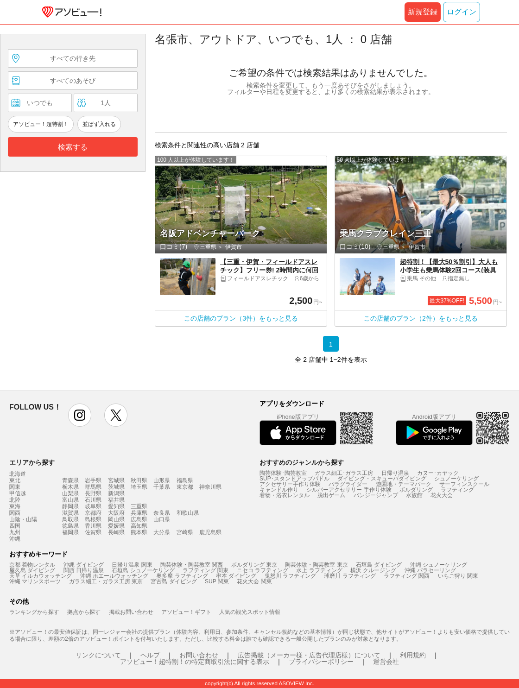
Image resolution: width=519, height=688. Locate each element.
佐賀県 (93, 532)
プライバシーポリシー (321, 661)
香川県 (93, 526)
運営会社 (386, 661)
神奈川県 (210, 487)
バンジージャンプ (376, 495)
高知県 (139, 526)
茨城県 (116, 487)
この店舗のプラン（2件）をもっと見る (421, 318)
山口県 (161, 519)
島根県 (93, 519)
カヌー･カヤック (438, 473)
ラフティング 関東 (205, 570)
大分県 (161, 532)
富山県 (70, 500)
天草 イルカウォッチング (40, 576)
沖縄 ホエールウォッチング (114, 576)
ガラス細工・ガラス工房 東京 (106, 581)
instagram (79, 415)
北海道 (17, 474)
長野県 (93, 493)
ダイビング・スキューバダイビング (381, 478)
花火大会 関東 (254, 581)
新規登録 (422, 12)
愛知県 (116, 506)
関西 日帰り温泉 (83, 570)
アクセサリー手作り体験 (290, 484)
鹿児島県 (210, 532)
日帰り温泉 (395, 473)
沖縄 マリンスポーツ (35, 581)
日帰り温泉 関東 (132, 565)
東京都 (185, 487)
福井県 (116, 500)
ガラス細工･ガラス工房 (344, 473)
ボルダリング (416, 489)
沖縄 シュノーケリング (438, 565)
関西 (14, 513)
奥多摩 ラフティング (182, 576)
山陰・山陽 (23, 519)
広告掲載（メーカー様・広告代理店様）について (309, 655)
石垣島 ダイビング (379, 565)
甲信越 (17, 493)
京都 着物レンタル (32, 565)
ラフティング (457, 489)
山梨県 (70, 493)
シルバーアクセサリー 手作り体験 (348, 489)
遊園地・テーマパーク (403, 484)
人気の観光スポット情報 (249, 612)
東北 (14, 480)
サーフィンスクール (464, 484)
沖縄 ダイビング (83, 565)
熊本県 (139, 532)
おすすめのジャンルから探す (302, 462)
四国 (14, 526)
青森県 (70, 480)
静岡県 (70, 506)
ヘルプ (150, 655)
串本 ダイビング (236, 576)
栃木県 (70, 487)
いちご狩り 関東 (458, 576)
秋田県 (139, 480)
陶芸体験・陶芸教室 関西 (191, 565)
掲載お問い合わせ (131, 612)
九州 (14, 532)
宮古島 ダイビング (173, 581)
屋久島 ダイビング (32, 570)
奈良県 (161, 513)
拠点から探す (84, 612)
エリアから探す (32, 462)
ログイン (461, 12)
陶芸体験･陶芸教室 (283, 473)
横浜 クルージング (373, 570)
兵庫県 (139, 513)
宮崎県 (185, 532)
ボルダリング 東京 (254, 565)
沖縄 (14, 539)
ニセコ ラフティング (262, 570)
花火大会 (441, 495)
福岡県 (70, 532)
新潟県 (116, 493)
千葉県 (161, 487)
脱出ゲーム (331, 495)
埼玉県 (139, 487)
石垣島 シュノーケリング (143, 570)
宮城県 (116, 480)
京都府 (93, 513)
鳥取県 (70, 519)
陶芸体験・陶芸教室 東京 (316, 565)
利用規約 (413, 655)
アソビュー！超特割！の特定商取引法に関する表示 (194, 661)
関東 (14, 487)
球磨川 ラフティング (349, 576)
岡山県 (116, 519)
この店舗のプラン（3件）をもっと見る (241, 318)
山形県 (161, 480)
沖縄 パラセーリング (430, 570)
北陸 (14, 500)
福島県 (185, 480)
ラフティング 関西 (407, 576)
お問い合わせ (198, 655)
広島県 (139, 519)
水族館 (414, 495)
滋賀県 (70, 513)
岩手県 (93, 480)
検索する (73, 147)
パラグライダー (348, 484)
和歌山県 (188, 513)
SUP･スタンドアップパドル (294, 478)
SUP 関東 (217, 581)
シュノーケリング (456, 478)
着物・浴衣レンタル (285, 495)
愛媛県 (116, 526)
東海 (14, 506)
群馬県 (93, 487)
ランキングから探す (34, 612)
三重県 (139, 506)
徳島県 (70, 526)
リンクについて (98, 655)
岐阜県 (93, 506)
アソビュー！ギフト (186, 612)
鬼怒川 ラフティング (290, 576)
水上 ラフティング (319, 570)
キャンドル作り (279, 489)
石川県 (93, 500)
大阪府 (116, 513)
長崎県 (116, 532)
